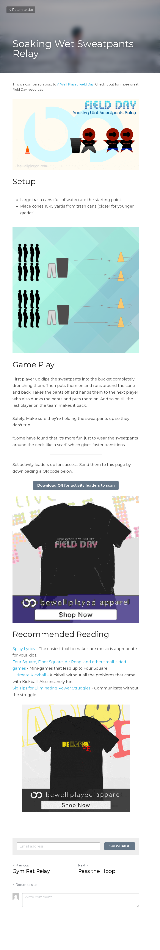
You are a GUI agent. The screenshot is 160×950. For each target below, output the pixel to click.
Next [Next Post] (87, 883)
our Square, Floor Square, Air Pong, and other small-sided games (78, 679)
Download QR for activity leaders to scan (80, 495)
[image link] (80, 573)
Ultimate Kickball (29, 693)
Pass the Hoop (100, 889)
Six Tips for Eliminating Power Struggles (52, 706)
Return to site (21, 10)
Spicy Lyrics (24, 666)
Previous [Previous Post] (21, 883)
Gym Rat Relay (31, 889)
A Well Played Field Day (75, 84)
